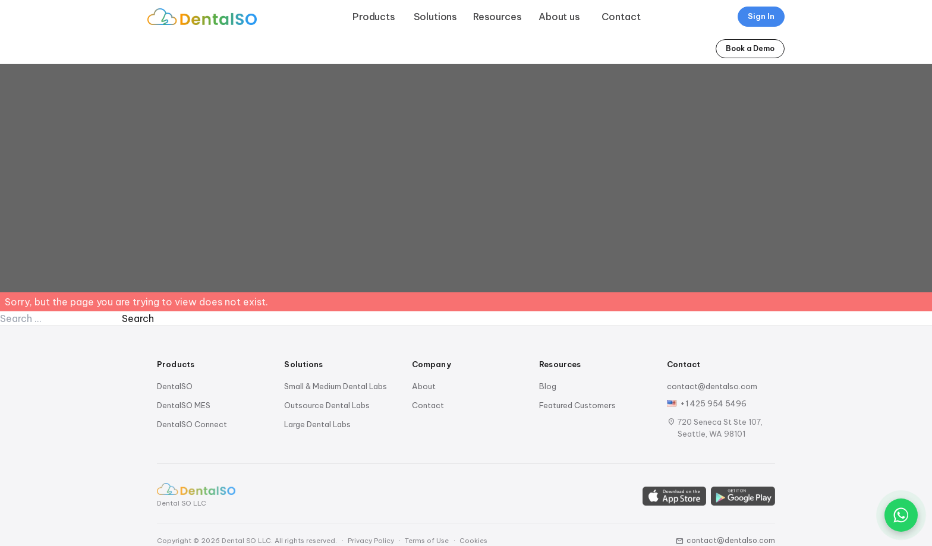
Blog (547, 386)
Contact (621, 17)
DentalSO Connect (192, 424)
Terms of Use (427, 540)
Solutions (436, 17)
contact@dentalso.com (712, 386)
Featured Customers (577, 405)
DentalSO (175, 386)
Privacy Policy (371, 540)
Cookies (473, 540)
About (424, 386)
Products (373, 17)
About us (559, 17)
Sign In (761, 16)
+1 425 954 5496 (713, 403)
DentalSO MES (183, 405)
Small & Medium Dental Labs (335, 386)
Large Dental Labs (317, 424)
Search (138, 318)
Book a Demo (750, 48)
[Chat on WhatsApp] (901, 515)
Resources (497, 17)
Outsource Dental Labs (327, 405)
